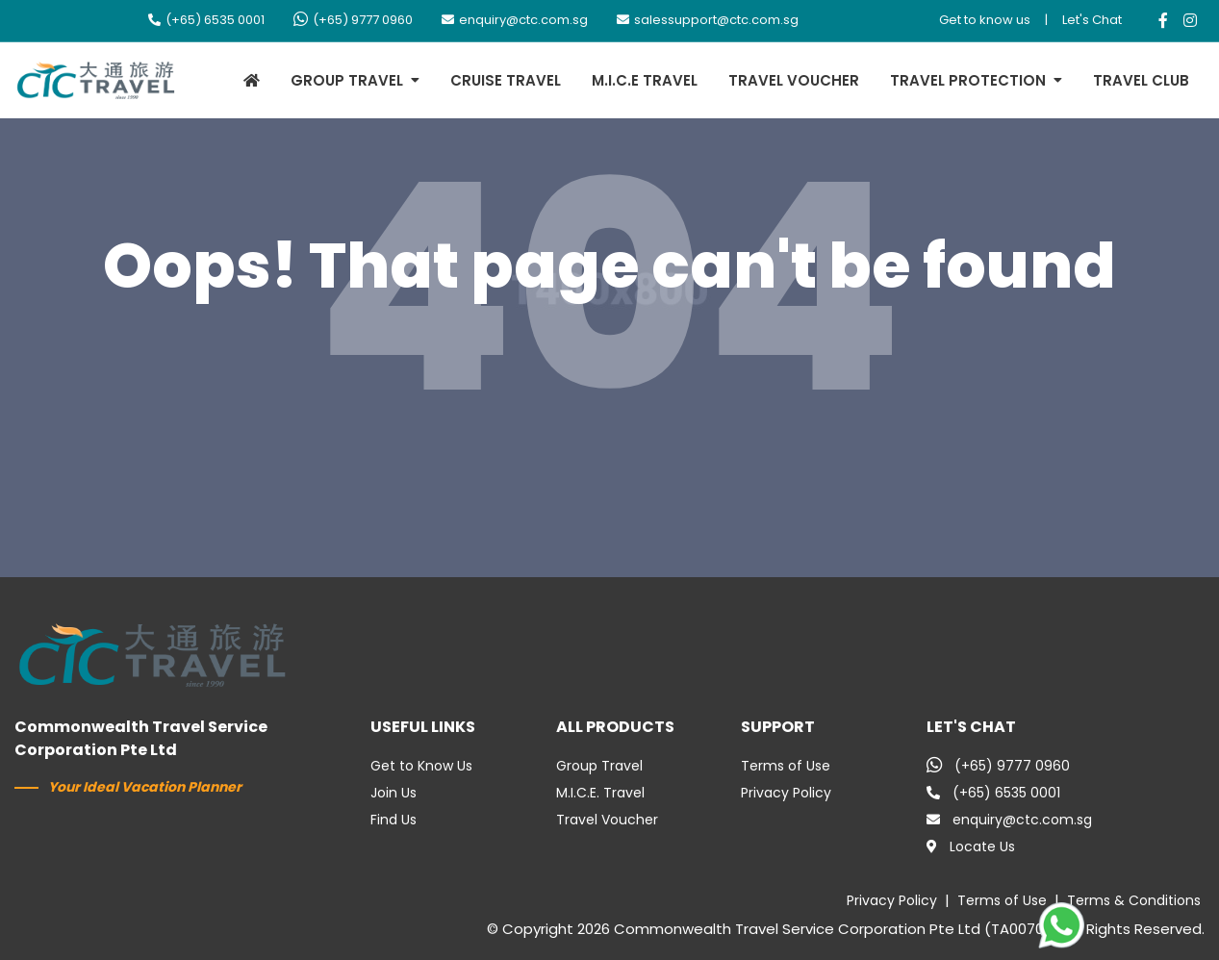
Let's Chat (1092, 20)
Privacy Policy (786, 792)
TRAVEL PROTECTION (968, 80)
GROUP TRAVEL (347, 80)
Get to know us (984, 20)
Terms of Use (785, 765)
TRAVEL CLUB (1141, 80)
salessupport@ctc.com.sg (708, 20)
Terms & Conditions (1134, 900)
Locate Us (971, 846)
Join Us (393, 792)
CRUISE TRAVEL (505, 80)
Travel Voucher (607, 819)
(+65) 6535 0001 (206, 20)
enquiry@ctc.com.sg (515, 20)
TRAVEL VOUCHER (793, 80)
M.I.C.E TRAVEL (645, 80)
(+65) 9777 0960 (353, 20)
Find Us (393, 819)
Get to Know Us (421, 765)
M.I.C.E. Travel (600, 792)
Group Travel (599, 765)
